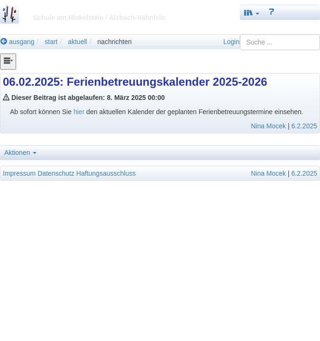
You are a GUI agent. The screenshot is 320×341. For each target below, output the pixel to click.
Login (231, 41)
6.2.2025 (305, 126)
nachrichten (114, 41)
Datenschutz (55, 173)
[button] (251, 12)
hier (79, 112)
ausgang (17, 41)
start (51, 41)
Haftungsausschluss (106, 173)
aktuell (77, 41)
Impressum (19, 173)
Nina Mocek (268, 126)
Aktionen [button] (20, 152)
